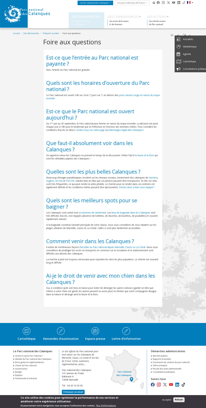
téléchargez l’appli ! (126, 129)
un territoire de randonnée (92, 212)
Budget (18, 372)
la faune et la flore (144, 155)
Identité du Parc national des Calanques (33, 359)
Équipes (18, 375)
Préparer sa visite (51, 33)
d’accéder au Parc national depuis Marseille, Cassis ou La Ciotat (112, 247)
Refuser (179, 400)
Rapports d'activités (162, 359)
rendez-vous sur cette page (90, 129)
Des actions (156, 17)
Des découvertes (85, 17)
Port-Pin (70, 180)
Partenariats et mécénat (26, 378)
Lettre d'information (126, 339)
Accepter (166, 400)
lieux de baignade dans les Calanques (131, 212)
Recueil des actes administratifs (167, 368)
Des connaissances (123, 17)
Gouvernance (21, 368)
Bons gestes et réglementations (29, 362)
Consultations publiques (164, 372)
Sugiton (50, 180)
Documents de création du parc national (171, 362)
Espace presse (95, 339)
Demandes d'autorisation (61, 339)
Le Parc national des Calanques (94, 2)
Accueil (16, 33)
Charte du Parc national (26, 365)
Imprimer (171, 35)
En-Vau (59, 180)
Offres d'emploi (160, 365)
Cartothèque (27, 339)
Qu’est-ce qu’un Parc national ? (29, 355)
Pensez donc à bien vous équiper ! (136, 187)
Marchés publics (160, 355)
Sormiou (153, 177)
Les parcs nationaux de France (131, 2)
